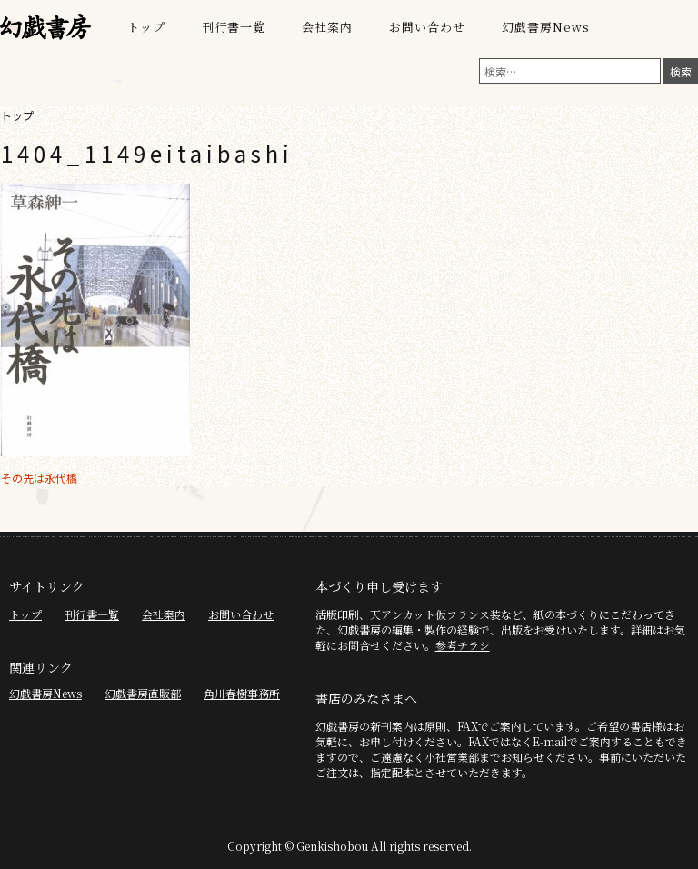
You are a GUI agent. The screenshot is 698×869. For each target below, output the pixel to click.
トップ (146, 26)
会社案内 (327, 26)
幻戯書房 (45, 27)
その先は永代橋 (39, 477)
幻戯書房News (546, 26)
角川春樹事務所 (242, 693)
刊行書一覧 (233, 26)
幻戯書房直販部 (143, 693)
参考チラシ (462, 645)
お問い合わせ (427, 26)
